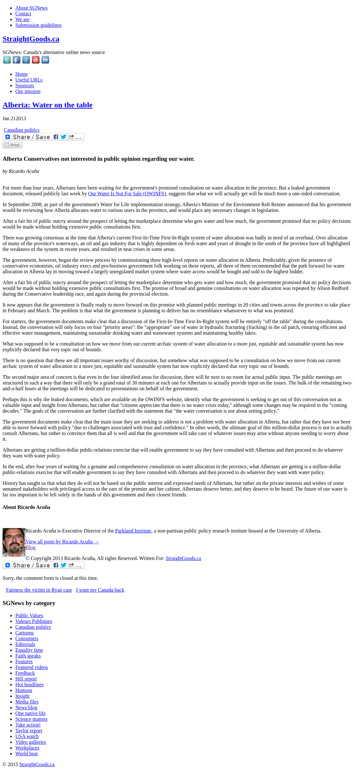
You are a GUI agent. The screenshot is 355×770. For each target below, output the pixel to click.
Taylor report (28, 730)
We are (22, 19)
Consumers (26, 638)
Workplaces (27, 748)
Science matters (31, 719)
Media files (26, 701)
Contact (23, 13)
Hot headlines (29, 684)
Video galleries (30, 742)
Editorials (25, 644)
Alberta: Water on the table (48, 105)
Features (24, 661)
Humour (23, 690)
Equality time (29, 650)
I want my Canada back (100, 590)
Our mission (28, 91)
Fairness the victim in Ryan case (39, 590)
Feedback (25, 673)
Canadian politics (22, 130)
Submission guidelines (38, 25)
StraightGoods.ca (31, 39)
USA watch (27, 736)
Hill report (26, 678)
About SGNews (31, 8)
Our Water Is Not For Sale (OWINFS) (127, 193)
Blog (30, 547)
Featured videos (31, 667)
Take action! (28, 724)
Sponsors (24, 85)
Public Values (29, 615)
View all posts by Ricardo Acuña (62, 541)
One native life (30, 713)
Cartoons (24, 632)
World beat (26, 753)
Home (21, 74)
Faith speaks (28, 655)
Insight (22, 696)
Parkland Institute (133, 530)
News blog (26, 707)
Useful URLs (28, 79)
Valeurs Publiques (33, 621)
